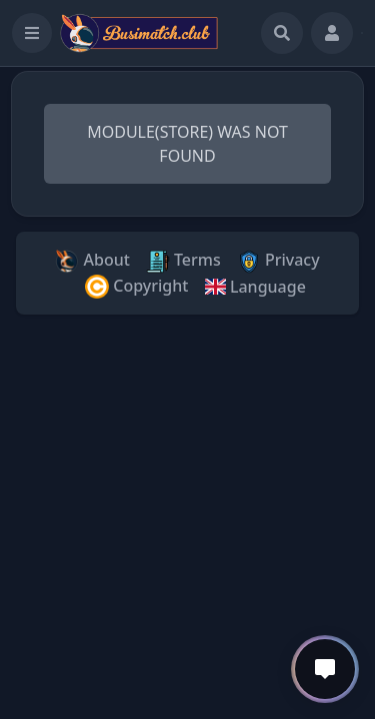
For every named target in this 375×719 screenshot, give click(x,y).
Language (254, 287)
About (92, 261)
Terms (183, 261)
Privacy (278, 261)
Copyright (136, 287)
